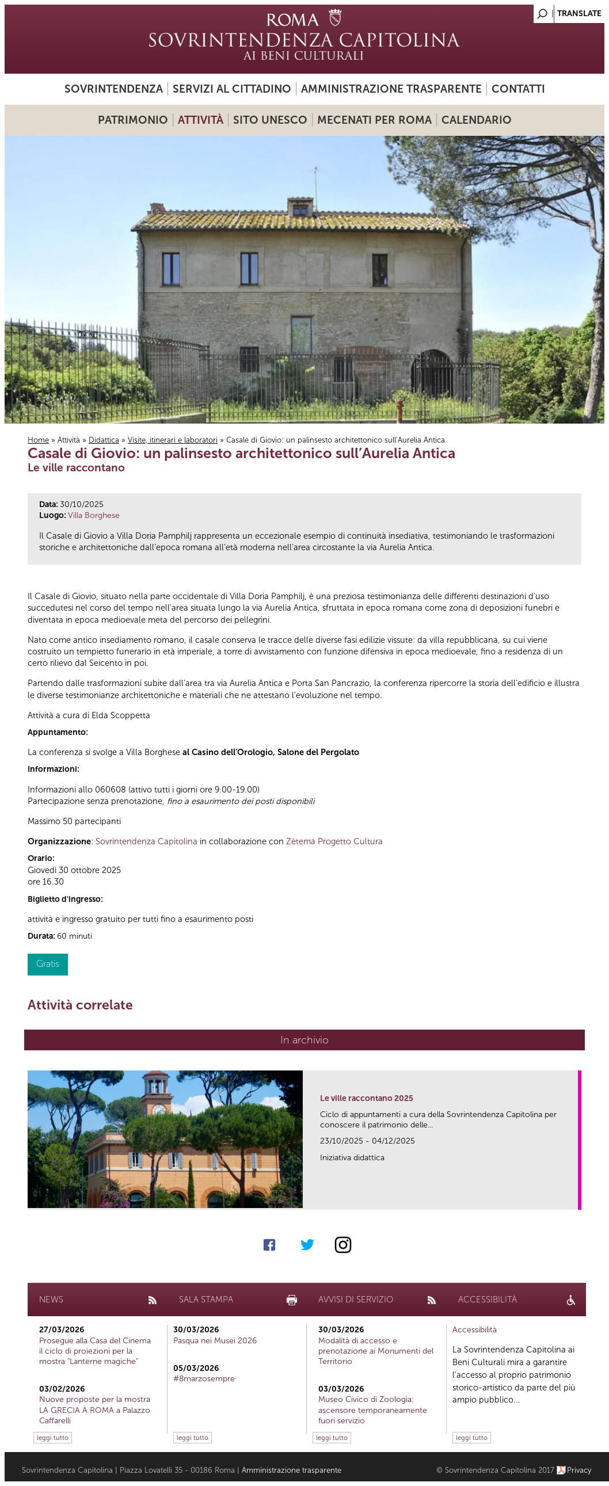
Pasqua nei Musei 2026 (215, 1341)
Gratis (47, 963)
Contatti (518, 89)
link (573, 1197)
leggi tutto (52, 1438)
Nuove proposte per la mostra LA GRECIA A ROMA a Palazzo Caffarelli (94, 1409)
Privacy (579, 1470)
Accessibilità (474, 1330)
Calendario (476, 120)
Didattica (104, 440)
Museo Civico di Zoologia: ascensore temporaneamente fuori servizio (372, 1409)
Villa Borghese (94, 515)
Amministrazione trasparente (391, 89)
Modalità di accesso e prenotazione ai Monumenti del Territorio (375, 1351)
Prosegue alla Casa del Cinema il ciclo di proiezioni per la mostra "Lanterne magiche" (95, 1351)
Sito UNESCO (270, 120)
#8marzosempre (204, 1379)
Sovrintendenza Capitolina (146, 841)
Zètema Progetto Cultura (334, 841)
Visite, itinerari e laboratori (173, 440)
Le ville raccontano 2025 (366, 1098)
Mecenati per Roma (374, 120)
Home (38, 440)
